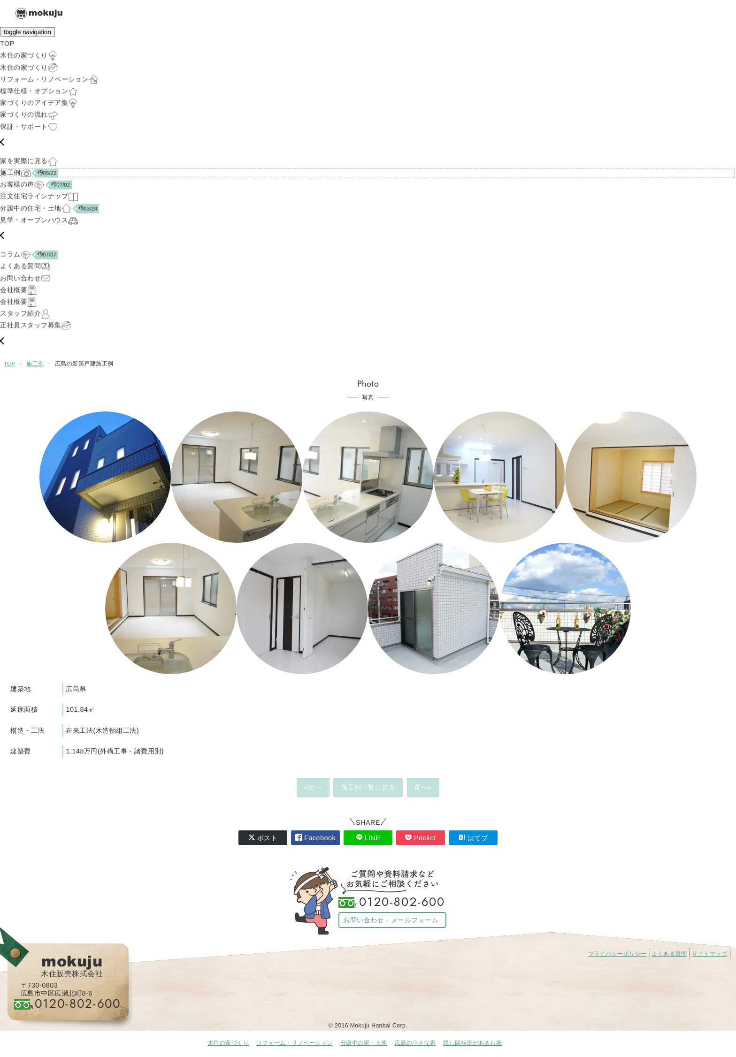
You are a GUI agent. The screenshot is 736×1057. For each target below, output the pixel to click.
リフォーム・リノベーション (294, 1043)
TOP (9, 363)
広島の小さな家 (415, 1043)
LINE (368, 838)
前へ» (423, 787)
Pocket (420, 838)
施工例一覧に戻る (368, 787)
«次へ (313, 787)
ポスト (263, 838)
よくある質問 (669, 954)
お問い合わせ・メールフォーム (390, 920)
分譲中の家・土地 (363, 1043)
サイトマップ (709, 954)
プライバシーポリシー (617, 954)
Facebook (315, 838)
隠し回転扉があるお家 (472, 1043)
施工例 (35, 363)
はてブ (473, 838)
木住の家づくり (228, 1043)
